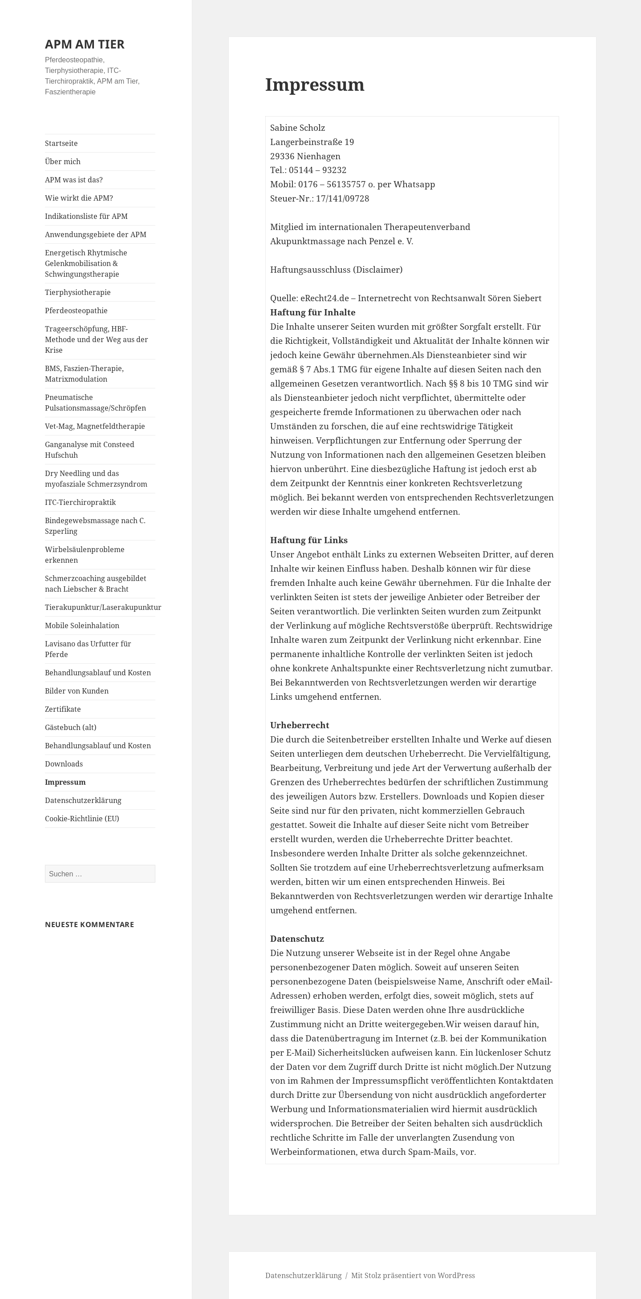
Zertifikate (63, 709)
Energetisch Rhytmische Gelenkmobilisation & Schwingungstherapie (86, 263)
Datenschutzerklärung (83, 800)
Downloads (64, 764)
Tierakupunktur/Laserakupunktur (100, 607)
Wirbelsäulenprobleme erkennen (85, 555)
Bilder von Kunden (77, 691)
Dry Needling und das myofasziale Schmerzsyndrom (96, 478)
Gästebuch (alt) (71, 727)
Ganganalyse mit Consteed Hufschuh (89, 450)
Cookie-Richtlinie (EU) (82, 818)
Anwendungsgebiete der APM (95, 234)
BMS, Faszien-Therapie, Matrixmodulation (84, 373)
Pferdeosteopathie (76, 310)
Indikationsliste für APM (86, 216)
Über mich (63, 161)
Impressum (65, 782)
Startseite (61, 143)
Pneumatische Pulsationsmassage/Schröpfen (95, 402)
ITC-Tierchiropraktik (80, 502)
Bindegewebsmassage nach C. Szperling (95, 526)
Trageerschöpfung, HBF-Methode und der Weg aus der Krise (96, 339)
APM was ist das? (74, 180)
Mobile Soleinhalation (82, 625)
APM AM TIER (85, 44)
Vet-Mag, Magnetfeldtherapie (95, 426)
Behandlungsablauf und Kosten (98, 673)
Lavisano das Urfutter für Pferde (88, 649)
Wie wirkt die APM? (79, 198)
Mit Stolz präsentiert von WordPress (413, 1275)
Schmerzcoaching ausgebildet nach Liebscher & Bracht (95, 583)
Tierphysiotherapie (78, 292)
